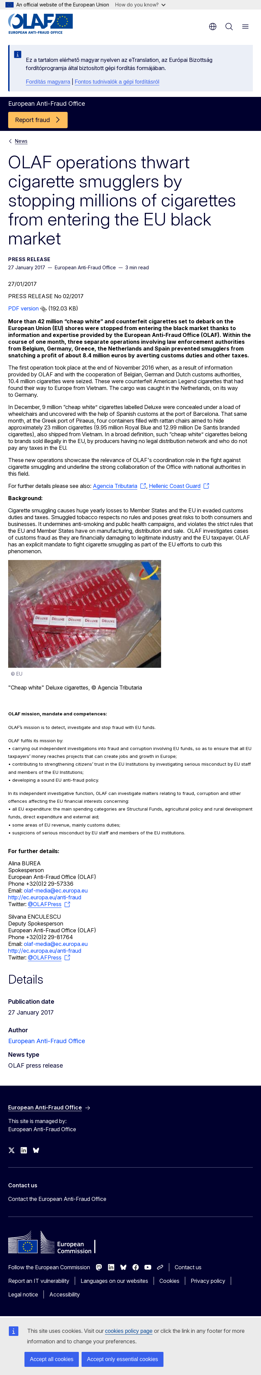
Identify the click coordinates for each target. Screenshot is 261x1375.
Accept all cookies (51, 1359)
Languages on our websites (114, 1280)
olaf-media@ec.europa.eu (56, 890)
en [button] (213, 26)
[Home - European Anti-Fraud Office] (49, 24)
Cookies (169, 1280)
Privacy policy (208, 1280)
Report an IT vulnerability (38, 1280)
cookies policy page (129, 1331)
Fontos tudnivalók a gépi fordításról (117, 82)
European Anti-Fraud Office (46, 1041)
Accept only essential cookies (122, 1359)
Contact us (188, 1267)
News (21, 141)
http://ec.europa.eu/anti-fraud (44, 897)
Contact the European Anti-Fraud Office (57, 1198)
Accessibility (64, 1294)
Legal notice (23, 1294)
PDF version (23, 308)
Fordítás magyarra (48, 82)
